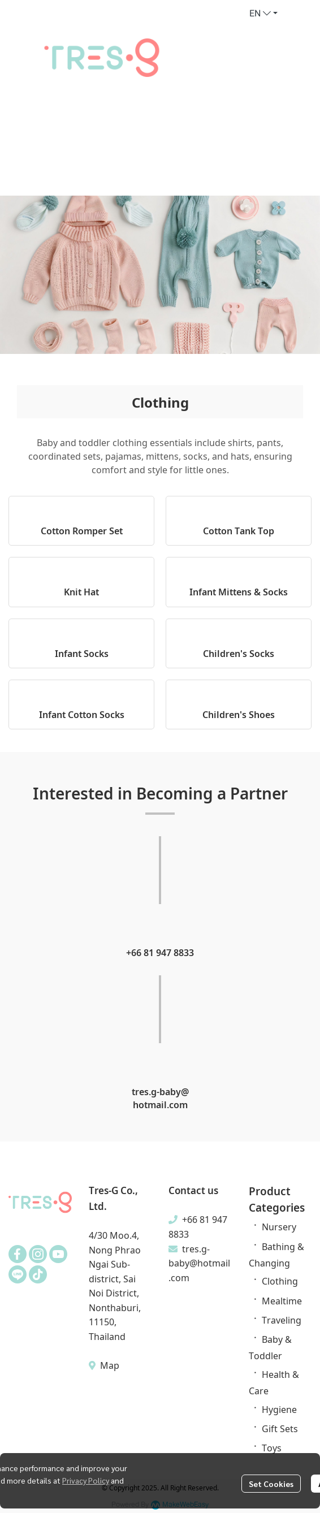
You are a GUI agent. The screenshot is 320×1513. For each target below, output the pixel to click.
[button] (263, 13)
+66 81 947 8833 (160, 952)
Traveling (281, 1319)
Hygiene (279, 1409)
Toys (272, 1447)
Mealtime (282, 1300)
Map (108, 1365)
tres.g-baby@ (160, 1091)
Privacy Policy (85, 1480)
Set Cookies (271, 1484)
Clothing (280, 1280)
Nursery (279, 1226)
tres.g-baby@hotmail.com (199, 1263)
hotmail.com (160, 1104)
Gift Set (277, 1428)
